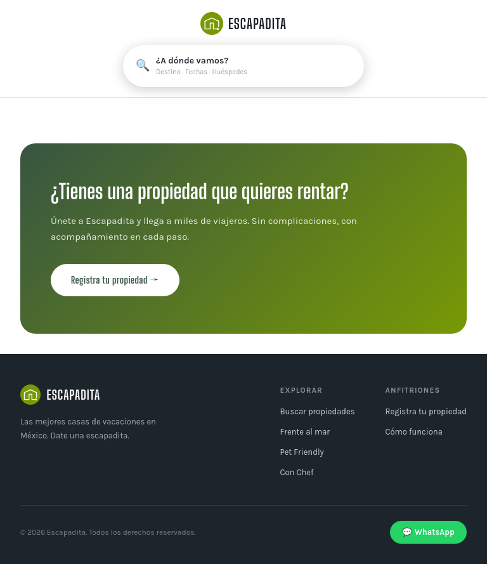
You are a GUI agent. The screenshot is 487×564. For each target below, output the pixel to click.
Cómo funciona (414, 431)
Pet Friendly (301, 452)
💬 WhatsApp (428, 532)
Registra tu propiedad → (115, 279)
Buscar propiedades (317, 411)
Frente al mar (305, 431)
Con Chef (296, 472)
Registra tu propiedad (426, 411)
